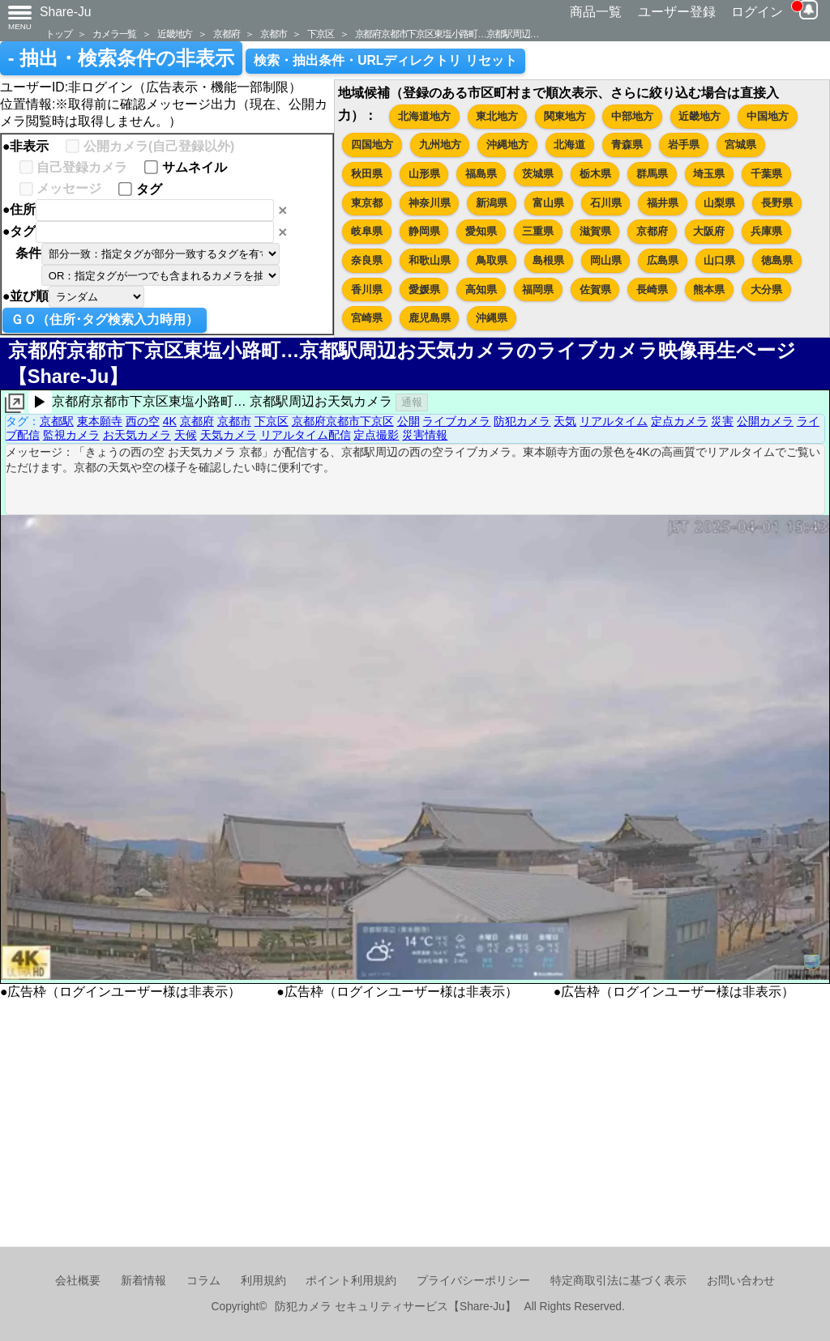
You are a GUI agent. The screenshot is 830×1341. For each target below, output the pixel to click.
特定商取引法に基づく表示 (618, 1281)
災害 (722, 421)
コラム (203, 1281)
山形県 (424, 174)
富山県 (548, 203)
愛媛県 (424, 289)
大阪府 (709, 231)
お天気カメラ (137, 434)
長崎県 (652, 289)
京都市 (273, 33)
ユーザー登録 (677, 12)
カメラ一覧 (114, 33)
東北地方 (497, 116)
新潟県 (491, 203)
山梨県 (719, 203)
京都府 (226, 33)
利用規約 (263, 1281)
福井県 (662, 203)
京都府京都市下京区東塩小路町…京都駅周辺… (447, 33)
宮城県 (740, 144)
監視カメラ (71, 434)
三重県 (538, 231)
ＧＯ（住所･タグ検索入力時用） (105, 319)
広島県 (662, 260)
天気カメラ (228, 434)
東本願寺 (99, 421)
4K (170, 421)
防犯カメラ (522, 421)
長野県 (777, 203)
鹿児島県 (430, 318)
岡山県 (606, 260)
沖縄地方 (507, 144)
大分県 (766, 289)
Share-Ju (66, 12)
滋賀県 (595, 231)
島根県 (548, 260)
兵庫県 (766, 231)
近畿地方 (174, 33)
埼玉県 (709, 174)
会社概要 (78, 1281)
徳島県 (777, 260)
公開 (408, 421)
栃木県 (595, 174)
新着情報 (143, 1281)
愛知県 (481, 231)
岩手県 (684, 144)
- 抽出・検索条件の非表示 (121, 58)
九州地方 (440, 144)
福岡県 (538, 289)
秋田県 (367, 174)
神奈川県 (430, 203)
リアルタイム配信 (305, 434)
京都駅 (57, 421)
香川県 (367, 289)
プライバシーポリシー (473, 1281)
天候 (185, 434)
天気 (565, 421)
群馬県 (652, 174)
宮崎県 (367, 318)
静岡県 (424, 231)
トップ (58, 33)
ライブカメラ (456, 421)
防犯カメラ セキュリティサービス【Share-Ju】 (395, 1307)
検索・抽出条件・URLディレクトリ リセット (385, 60)
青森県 (627, 144)
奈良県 (367, 260)
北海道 (569, 144)
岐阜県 (367, 231)
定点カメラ (679, 421)
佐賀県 (595, 289)
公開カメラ (765, 421)
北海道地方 (424, 116)
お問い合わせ (741, 1281)
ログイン (757, 12)
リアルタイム (614, 421)
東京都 (367, 203)
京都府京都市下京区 (343, 421)
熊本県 (709, 289)
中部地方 (632, 116)
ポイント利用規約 (351, 1281)
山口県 (719, 260)
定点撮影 (376, 434)
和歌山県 (430, 260)
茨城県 (538, 174)
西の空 (143, 421)
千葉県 (766, 174)
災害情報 (424, 434)
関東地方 (565, 116)
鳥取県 (491, 260)
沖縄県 (491, 318)
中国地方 (768, 116)
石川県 (606, 203)
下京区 (320, 33)
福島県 (481, 174)
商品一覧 (596, 12)
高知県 (481, 289)
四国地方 (372, 144)
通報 (411, 402)
